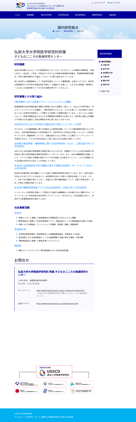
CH (115, 3)
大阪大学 (106, 65)
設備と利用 (105, 91)
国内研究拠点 (80, 15)
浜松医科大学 (108, 73)
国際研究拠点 (97, 15)
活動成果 (112, 15)
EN (111, 3)
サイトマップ (98, 3)
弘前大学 (106, 84)
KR (118, 3)
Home (17, 15)
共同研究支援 (63, 15)
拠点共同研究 (46, 15)
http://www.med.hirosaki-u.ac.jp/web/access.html (57, 303)
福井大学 (106, 81)
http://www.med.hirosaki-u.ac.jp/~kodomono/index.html (60, 290)
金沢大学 (106, 69)
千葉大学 (106, 77)
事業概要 (31, 15)
